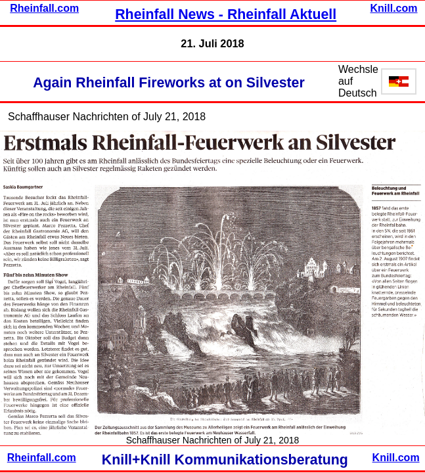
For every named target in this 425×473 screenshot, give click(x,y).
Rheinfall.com (44, 8)
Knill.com (394, 8)
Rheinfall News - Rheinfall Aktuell (225, 14)
